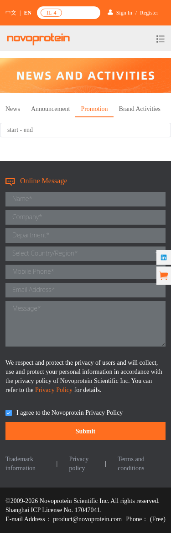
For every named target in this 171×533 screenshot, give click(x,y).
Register (149, 13)
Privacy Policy (54, 390)
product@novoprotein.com (87, 519)
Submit (86, 431)
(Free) (158, 519)
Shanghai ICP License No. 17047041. (53, 510)
